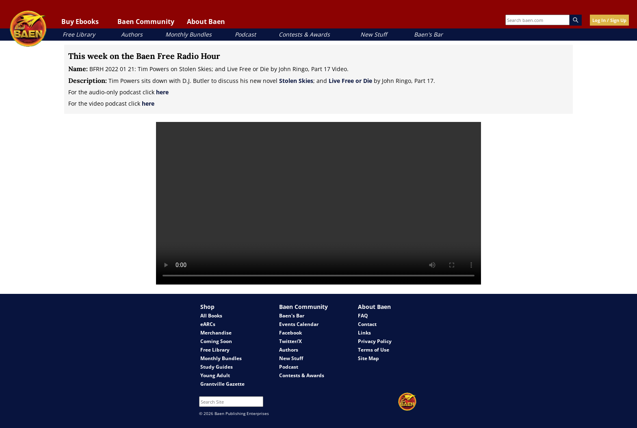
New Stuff (373, 34)
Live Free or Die (350, 81)
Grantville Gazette (222, 383)
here (162, 92)
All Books (211, 315)
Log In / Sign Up (609, 20)
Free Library (79, 34)
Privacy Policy (375, 341)
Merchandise (216, 332)
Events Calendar (298, 324)
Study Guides (216, 366)
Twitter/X (290, 341)
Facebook (290, 332)
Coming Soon (216, 341)
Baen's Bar (428, 34)
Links (364, 332)
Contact (367, 324)
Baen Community (145, 21)
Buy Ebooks (80, 21)
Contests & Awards (304, 34)
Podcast (245, 34)
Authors (132, 34)
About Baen (206, 21)
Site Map (368, 358)
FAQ (363, 315)
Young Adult (215, 375)
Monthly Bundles (188, 34)
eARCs (207, 324)
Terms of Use (373, 349)
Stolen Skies (296, 81)
